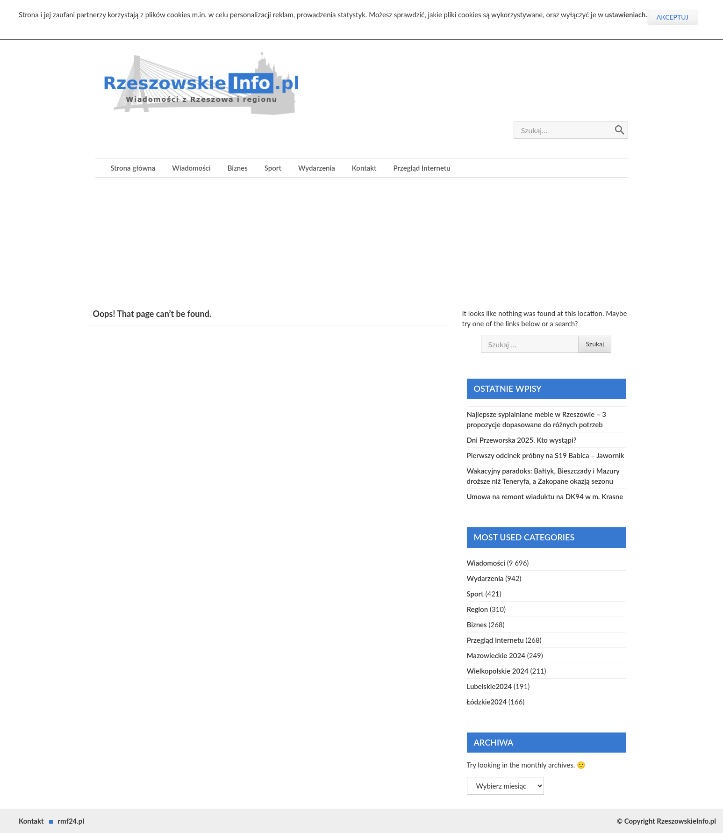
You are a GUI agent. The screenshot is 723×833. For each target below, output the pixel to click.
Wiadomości (191, 168)
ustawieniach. (626, 14)
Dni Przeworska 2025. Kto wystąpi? (522, 440)
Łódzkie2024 (487, 701)
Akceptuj (672, 17)
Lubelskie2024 (489, 686)
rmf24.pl (71, 821)
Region (477, 609)
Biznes (238, 168)
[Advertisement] (361, 243)
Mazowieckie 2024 (496, 655)
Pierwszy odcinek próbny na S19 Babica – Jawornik (545, 455)
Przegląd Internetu (422, 168)
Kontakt (364, 168)
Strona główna (133, 168)
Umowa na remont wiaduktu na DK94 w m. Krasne (545, 496)
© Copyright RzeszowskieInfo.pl (666, 821)
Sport (273, 168)
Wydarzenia (316, 168)
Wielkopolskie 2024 (498, 671)
